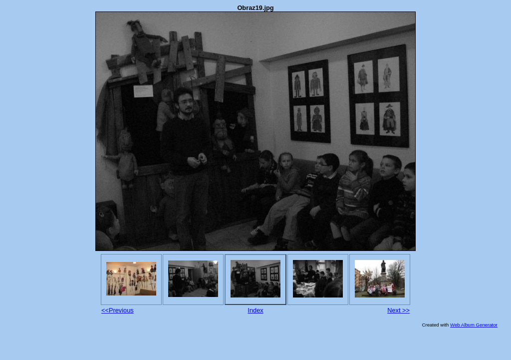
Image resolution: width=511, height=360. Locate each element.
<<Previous (117, 310)
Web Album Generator (474, 325)
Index (255, 310)
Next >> (398, 310)
